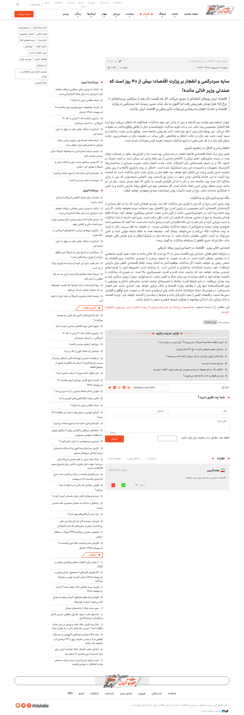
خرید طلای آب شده (38, 53)
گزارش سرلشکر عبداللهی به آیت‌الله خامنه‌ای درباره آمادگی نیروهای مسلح (78, 450)
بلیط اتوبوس (41, 83)
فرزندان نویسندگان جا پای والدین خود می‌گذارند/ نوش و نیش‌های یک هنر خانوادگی (80, 523)
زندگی (78, 14)
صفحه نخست (191, 14)
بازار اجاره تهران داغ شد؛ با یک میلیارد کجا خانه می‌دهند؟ (194, 356)
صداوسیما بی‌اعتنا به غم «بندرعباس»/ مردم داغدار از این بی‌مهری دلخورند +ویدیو (167, 309)
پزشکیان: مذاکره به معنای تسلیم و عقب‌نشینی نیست (77, 505)
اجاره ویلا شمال (40, 27)
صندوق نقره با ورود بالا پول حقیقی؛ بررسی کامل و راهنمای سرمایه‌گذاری (77, 616)
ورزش (116, 14)
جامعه (175, 14)
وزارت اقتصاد (210, 322)
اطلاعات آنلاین (220, 9)
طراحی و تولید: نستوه (214, 711)
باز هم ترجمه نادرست (212, 363)
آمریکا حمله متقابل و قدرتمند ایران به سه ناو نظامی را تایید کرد (78, 276)
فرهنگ (162, 14)
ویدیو (65, 14)
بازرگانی (92, 555)
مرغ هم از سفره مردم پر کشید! (84, 180)
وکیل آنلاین (42, 34)
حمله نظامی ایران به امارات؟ (84, 100)
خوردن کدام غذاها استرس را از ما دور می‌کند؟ (76, 391)
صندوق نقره (24, 27)
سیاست (130, 14)
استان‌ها (91, 14)
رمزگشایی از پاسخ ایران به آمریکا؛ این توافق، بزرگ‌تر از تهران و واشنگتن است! (79, 254)
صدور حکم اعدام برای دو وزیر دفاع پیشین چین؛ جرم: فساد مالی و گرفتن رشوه (77, 221)
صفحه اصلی (221, 61)
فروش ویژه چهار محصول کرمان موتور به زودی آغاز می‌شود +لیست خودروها (78, 599)
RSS (70, 693)
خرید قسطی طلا (27, 40)
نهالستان (28, 46)
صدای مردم (82, 4)
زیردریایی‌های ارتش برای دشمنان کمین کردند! (75, 496)
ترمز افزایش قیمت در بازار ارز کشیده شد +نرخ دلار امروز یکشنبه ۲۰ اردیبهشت (78, 476)
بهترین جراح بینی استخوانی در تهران (33, 74)
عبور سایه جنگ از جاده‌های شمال (82, 608)
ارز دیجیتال (42, 65)
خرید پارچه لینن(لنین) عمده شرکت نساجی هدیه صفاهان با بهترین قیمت (79, 662)
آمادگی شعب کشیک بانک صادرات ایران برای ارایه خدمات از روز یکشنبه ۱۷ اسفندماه (79, 651)
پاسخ (142, 485)
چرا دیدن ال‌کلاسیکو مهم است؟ (83, 514)
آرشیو (46, 2)
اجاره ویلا (43, 40)
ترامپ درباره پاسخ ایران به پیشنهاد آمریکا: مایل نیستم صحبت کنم (77, 153)
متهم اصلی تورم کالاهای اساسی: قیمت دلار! (77, 326)
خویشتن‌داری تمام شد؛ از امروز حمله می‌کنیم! (76, 173)
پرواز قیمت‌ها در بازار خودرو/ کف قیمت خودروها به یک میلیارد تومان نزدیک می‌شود (77, 287)
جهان (104, 14)
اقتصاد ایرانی (41, 59)
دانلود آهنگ (41, 46)
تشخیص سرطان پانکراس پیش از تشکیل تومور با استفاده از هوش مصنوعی (77, 432)
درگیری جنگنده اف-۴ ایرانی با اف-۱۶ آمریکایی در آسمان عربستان (83, 120)
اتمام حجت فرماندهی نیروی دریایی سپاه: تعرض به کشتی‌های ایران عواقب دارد (80, 142)
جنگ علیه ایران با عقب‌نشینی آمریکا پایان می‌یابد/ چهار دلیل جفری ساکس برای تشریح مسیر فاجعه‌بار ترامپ (77, 463)
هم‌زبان (91, 2)
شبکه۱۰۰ (117, 2)
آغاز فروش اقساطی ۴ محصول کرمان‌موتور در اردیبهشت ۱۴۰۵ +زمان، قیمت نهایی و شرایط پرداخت (79, 576)
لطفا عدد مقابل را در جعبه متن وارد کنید (205, 437)
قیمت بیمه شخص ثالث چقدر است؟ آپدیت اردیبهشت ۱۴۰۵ (79, 589)
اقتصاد (146, 14)
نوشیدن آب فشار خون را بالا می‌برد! (81, 351)
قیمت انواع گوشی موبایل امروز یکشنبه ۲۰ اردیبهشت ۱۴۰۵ (80, 382)
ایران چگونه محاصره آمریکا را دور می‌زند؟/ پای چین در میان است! (190, 342)
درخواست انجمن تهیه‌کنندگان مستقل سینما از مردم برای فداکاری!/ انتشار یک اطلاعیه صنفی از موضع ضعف (77, 362)
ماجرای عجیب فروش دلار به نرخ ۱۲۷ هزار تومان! (199, 349)
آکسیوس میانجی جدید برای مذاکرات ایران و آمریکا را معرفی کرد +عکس (79, 164)
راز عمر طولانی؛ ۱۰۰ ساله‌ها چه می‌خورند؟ (203, 376)
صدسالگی (104, 2)
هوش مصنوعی (26, 34)
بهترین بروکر (25, 59)
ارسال (114, 438)
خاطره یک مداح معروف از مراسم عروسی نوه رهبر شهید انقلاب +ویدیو (188, 369)
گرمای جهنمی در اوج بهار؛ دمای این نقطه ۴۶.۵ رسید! (77, 414)
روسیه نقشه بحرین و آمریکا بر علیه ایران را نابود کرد (77, 298)
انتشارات (58, 2)
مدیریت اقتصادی (196, 61)
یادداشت (71, 2)
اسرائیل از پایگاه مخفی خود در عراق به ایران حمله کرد (79, 243)
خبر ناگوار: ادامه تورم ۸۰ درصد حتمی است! (77, 373)
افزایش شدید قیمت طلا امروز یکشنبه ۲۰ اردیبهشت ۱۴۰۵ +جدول (80, 545)
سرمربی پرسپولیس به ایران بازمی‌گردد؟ (79, 441)
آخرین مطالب (89, 308)
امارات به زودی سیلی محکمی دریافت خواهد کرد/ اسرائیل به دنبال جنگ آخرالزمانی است (79, 91)
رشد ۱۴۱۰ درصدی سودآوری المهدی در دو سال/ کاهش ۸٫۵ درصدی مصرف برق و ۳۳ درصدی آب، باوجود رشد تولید (78, 638)
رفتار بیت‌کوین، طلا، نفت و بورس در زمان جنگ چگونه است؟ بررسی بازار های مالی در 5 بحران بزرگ (77, 626)
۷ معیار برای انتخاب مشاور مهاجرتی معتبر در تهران (78, 564)
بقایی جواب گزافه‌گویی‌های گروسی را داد (79, 398)
